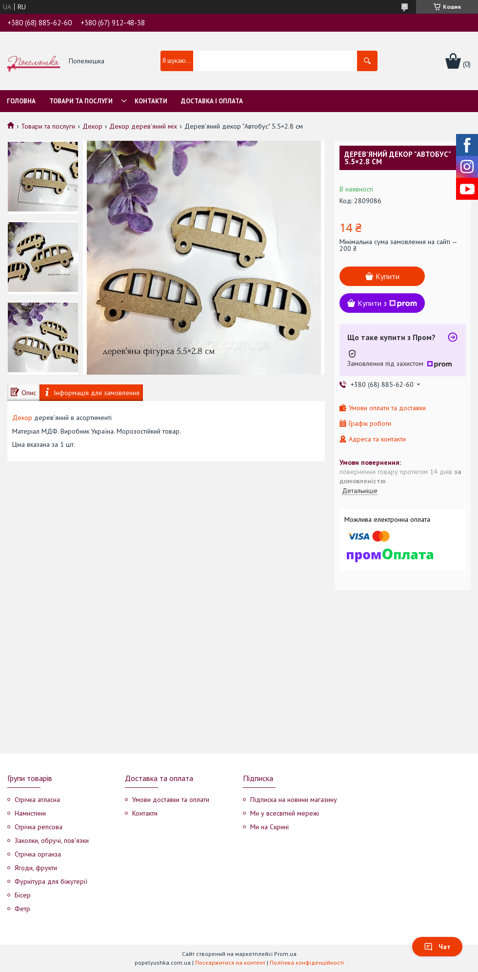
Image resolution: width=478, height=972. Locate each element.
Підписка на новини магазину (293, 799)
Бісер (23, 895)
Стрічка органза (38, 854)
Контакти (151, 101)
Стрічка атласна (37, 799)
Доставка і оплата (212, 101)
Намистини (30, 813)
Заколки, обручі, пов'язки (52, 840)
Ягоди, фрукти (36, 867)
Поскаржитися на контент (230, 962)
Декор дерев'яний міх (143, 126)
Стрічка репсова (38, 826)
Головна (21, 101)
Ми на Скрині (269, 826)
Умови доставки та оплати (170, 799)
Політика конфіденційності (307, 962)
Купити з (387, 303)
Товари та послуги (81, 101)
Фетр (22, 908)
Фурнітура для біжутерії (51, 881)
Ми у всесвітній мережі (284, 813)
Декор (92, 126)
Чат (437, 946)
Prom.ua (285, 953)
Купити (387, 276)
